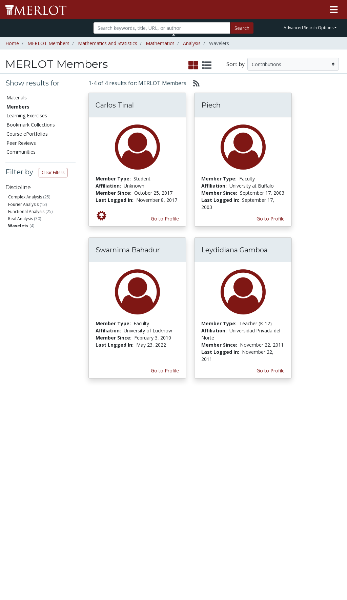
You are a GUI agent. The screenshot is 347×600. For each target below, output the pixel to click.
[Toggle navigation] (334, 9)
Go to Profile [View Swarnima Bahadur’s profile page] (165, 370)
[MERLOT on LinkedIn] (318, 575)
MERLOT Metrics (221, 423)
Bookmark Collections (30, 124)
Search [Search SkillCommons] (307, 423)
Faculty (26, 250)
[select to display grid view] (193, 65)
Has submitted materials (43, 316)
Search (241, 28)
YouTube (213, 487)
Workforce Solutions (312, 434)
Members (17, 106)
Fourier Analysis (23, 204)
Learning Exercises (26, 115)
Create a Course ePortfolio (75, 462)
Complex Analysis (25, 197)
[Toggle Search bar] (173, 34)
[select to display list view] (206, 65)
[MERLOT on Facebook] (282, 575)
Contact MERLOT (222, 569)
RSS (12, 515)
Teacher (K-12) (34, 267)
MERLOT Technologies (268, 454)
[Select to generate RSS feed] (194, 83)
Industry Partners (124, 480)
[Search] (161, 28)
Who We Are (265, 429)
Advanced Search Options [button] (308, 28)
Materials (16, 97)
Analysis (192, 43)
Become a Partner (165, 433)
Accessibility (264, 543)
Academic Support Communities (122, 451)
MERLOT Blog (218, 466)
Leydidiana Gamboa (234, 250)
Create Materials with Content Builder (75, 444)
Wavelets (18, 226)
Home (12, 43)
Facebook (214, 473)
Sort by (235, 64)
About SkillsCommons (319, 448)
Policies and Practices (264, 526)
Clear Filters (53, 172)
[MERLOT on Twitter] (300, 575)
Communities (21, 152)
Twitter (211, 480)
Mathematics (160, 43)
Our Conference (220, 430)
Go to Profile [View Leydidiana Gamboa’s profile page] (271, 370)
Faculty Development (268, 511)
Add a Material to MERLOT (76, 426)
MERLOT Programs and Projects (220, 444)
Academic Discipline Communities (122, 430)
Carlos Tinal (115, 105)
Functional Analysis (26, 211)
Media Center (217, 459)
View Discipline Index (24, 505)
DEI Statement (267, 550)
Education (29, 291)
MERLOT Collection (264, 440)
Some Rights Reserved (175, 569)
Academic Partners (117, 469)
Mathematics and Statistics (107, 43)
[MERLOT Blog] (335, 575)
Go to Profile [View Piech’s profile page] (271, 218)
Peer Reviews (21, 143)
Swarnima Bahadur (128, 250)
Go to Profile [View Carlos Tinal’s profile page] (165, 218)
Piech (211, 105)
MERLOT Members (48, 43)
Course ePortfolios (27, 134)
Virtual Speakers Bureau (25, 491)
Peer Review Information (266, 490)
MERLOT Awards (270, 501)
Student (27, 259)
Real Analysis (20, 218)
